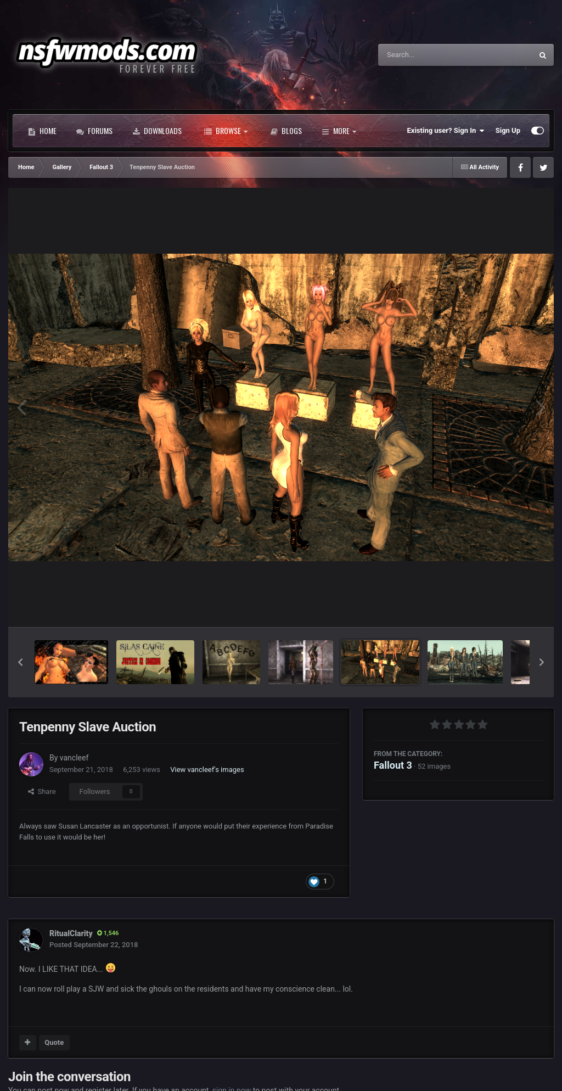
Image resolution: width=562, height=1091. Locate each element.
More (339, 130)
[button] (20, 662)
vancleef (74, 757)
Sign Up (508, 130)
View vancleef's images (207, 769)
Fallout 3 (393, 765)
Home (42, 130)
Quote (54, 1042)
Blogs (286, 130)
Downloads (157, 130)
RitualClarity (71, 933)
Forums (94, 130)
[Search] (427, 55)
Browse (226, 130)
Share (42, 791)
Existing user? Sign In (446, 130)
